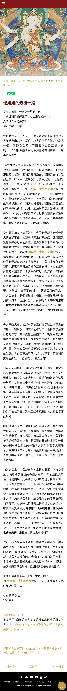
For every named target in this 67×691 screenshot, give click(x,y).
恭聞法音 (14, 652)
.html (22, 629)
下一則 (57, 666)
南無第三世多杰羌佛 (40, 189)
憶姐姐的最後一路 (14, 614)
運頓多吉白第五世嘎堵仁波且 (20, 648)
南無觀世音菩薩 (30, 652)
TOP (62, 686)
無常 (6, 652)
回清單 (34, 666)
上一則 (10, 666)
